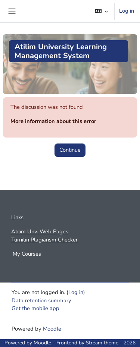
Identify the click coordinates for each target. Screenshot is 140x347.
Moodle (52, 328)
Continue (70, 150)
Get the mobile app (35, 308)
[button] (101, 11)
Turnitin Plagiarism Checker (44, 239)
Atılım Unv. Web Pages (39, 231)
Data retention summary (41, 300)
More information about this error (53, 121)
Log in (126, 11)
